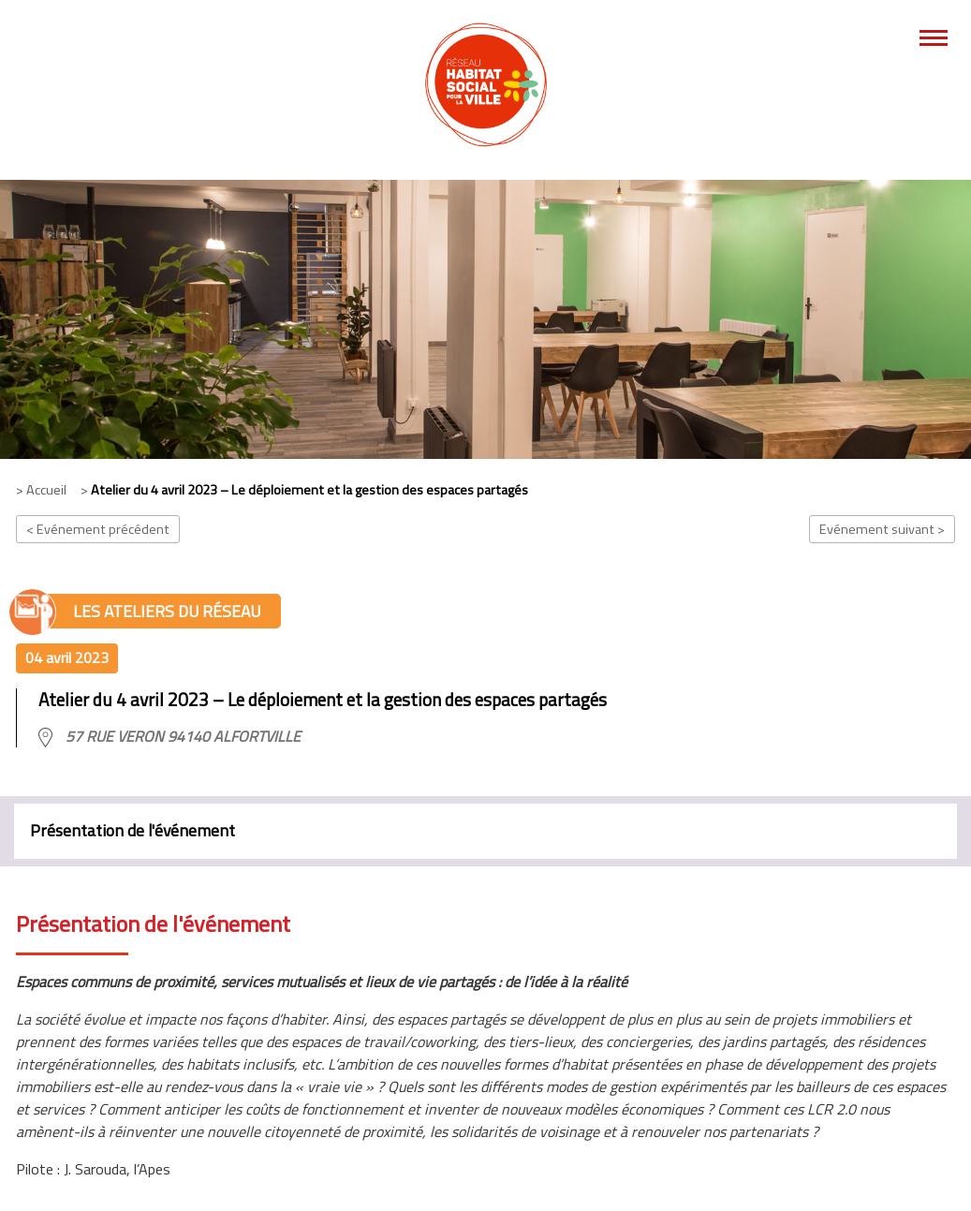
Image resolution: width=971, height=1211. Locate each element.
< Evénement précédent (97, 529)
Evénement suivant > (882, 529)
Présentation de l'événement (132, 830)
